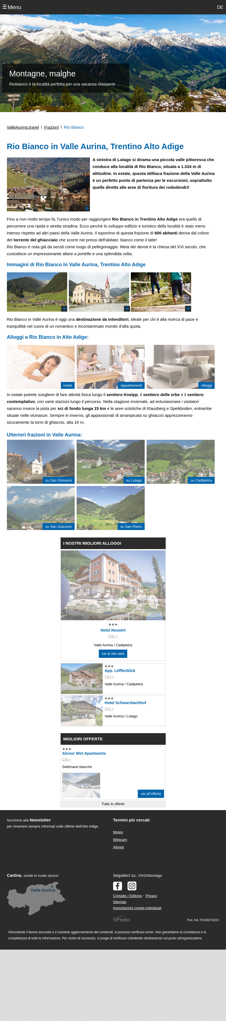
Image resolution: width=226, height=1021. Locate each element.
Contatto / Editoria (127, 896)
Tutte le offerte (113, 804)
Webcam (120, 840)
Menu (14, 7)
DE (220, 7)
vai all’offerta (151, 794)
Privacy (151, 896)
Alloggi (118, 847)
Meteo (118, 832)
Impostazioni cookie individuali (137, 908)
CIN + (113, 636)
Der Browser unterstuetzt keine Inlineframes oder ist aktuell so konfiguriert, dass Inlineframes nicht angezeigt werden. (54, 865)
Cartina (14, 875)
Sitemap (119, 902)
